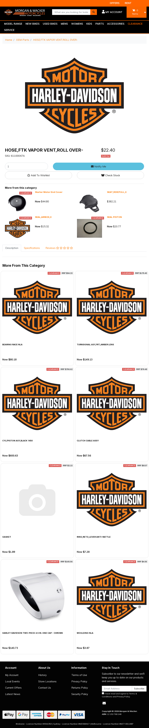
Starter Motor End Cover (48, 192)
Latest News (12, 694)
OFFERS (114, 3)
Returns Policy (79, 687)
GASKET (6, 537)
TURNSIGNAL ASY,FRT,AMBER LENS (95, 344)
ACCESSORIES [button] (115, 23)
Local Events (12, 681)
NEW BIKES (33, 23)
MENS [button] (64, 23)
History (42, 675)
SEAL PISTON (114, 217)
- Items (135, 12)
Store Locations (47, 681)
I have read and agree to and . (119, 695)
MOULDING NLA (85, 633)
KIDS (89, 23)
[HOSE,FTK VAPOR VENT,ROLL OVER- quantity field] (26, 166)
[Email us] (104, 703)
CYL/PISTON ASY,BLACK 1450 (17, 440)
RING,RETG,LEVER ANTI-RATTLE (94, 537)
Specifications (32, 248)
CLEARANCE (135, 23)
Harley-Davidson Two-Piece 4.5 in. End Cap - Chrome (32, 633)
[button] (112, 12)
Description (11, 248)
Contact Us (44, 687)
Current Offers (13, 687)
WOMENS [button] (77, 23)
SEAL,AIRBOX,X (43, 217)
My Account (11, 675)
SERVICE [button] (9, 30)
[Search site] (93, 12)
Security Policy (79, 694)
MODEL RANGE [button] (13, 23)
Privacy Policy (79, 681)
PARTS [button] (99, 23)
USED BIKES (50, 23)
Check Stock (110, 175)
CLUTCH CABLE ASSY (88, 440)
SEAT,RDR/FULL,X (117, 192)
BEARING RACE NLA (12, 344)
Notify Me (98, 166)
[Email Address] (117, 689)
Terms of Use (79, 675)
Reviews (59, 248)
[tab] (11, 248)
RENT (128, 3)
